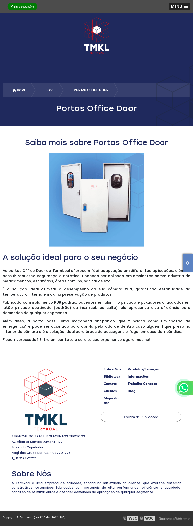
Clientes (110, 390)
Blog (132, 390)
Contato (110, 383)
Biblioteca (112, 376)
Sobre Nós (112, 369)
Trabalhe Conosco (142, 383)
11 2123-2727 (24, 458)
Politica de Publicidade (141, 416)
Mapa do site (111, 400)
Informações (138, 376)
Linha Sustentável (22, 6)
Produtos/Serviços (143, 369)
